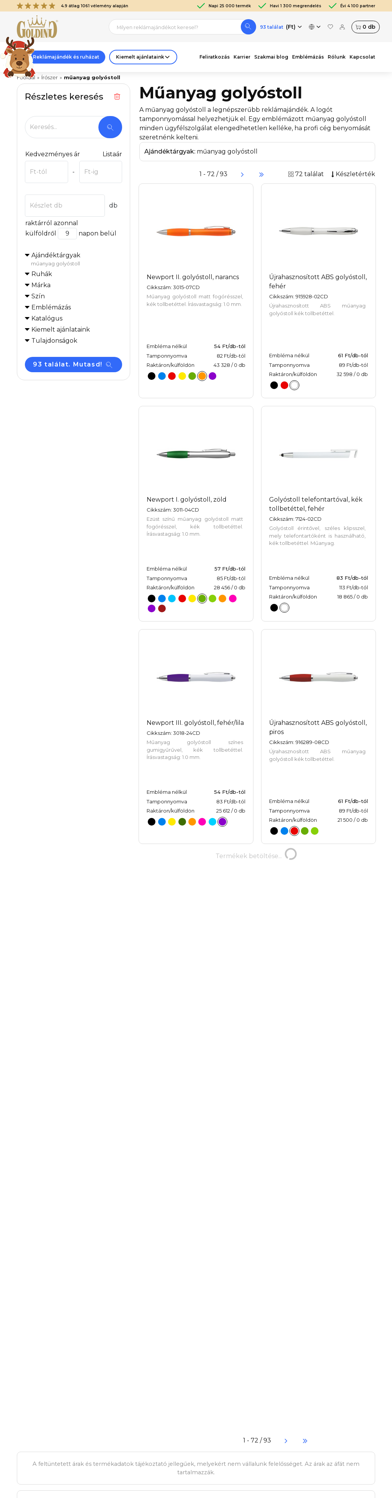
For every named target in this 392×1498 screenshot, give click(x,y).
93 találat (271, 27)
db (366, 27)
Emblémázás (51, 307)
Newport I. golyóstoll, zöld (187, 499)
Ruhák (41, 274)
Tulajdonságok (54, 340)
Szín (38, 296)
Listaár (112, 154)
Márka (41, 285)
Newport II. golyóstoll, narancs (193, 277)
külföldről (40, 233)
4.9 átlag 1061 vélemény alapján (72, 6)
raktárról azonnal (51, 223)
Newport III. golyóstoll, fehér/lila (195, 722)
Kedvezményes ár (52, 154)
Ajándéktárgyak (76, 260)
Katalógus (46, 318)
